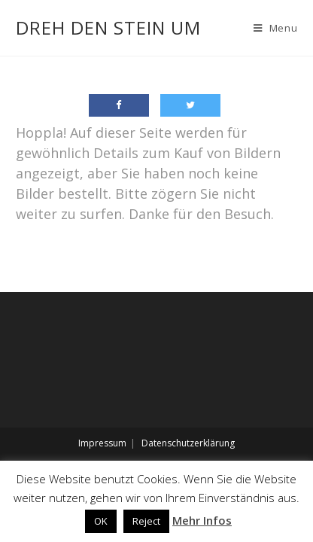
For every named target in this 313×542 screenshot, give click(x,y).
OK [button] (101, 521)
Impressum (102, 443)
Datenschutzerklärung (188, 443)
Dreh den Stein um (108, 27)
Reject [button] (146, 521)
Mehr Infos (202, 520)
